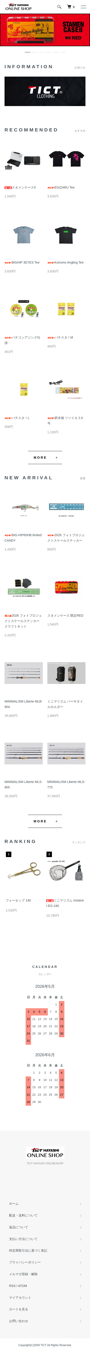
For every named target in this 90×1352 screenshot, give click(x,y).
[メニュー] (83, 7)
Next (80, 876)
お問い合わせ (18, 1321)
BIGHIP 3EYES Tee (22, 262)
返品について (18, 1227)
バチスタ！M (60, 337)
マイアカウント (20, 1297)
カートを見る (18, 1309)
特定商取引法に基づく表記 (28, 1250)
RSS (12, 1286)
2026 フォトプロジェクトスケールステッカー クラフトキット (23, 621)
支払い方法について (23, 1239)
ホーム (14, 1203)
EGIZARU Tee (62, 187)
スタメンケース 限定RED (65, 615)
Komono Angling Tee (65, 262)
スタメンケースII (20, 187)
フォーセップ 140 (18, 900)
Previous (10, 876)
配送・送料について (23, 1215)
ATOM (22, 1286)
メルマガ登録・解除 (23, 1274)
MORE (40, 457)
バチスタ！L (17, 418)
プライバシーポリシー (25, 1262)
